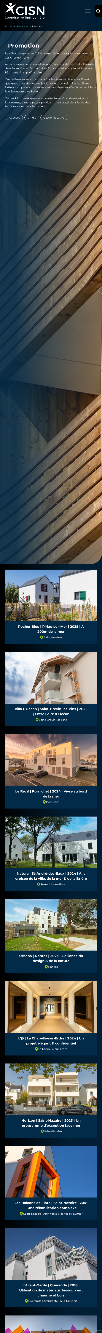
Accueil (8, 26)
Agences (14, 117)
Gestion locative (53, 117)
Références (22, 26)
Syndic (31, 117)
